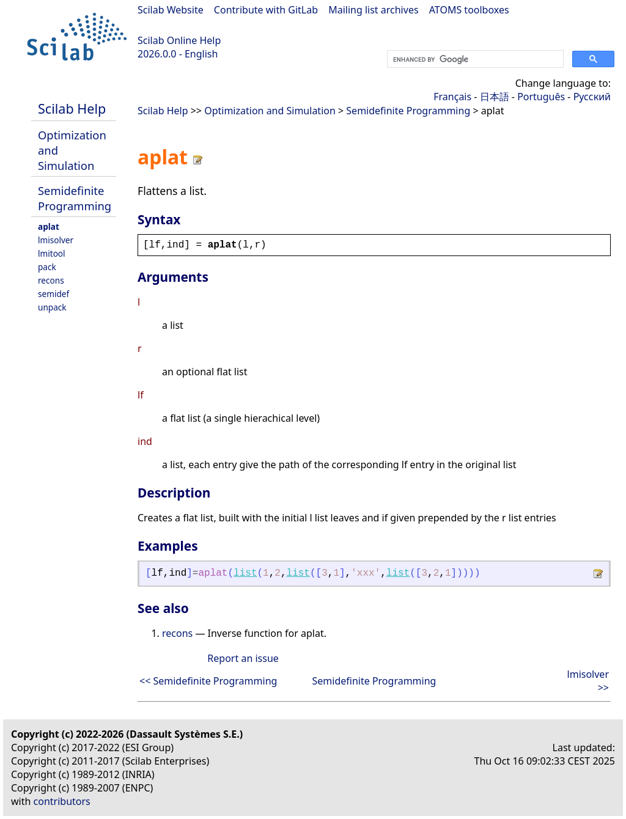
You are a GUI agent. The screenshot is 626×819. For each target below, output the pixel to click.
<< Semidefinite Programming (208, 681)
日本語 (494, 96)
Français (452, 96)
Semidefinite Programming (74, 198)
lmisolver (55, 240)
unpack (52, 307)
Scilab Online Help (179, 40)
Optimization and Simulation (270, 110)
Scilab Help (72, 108)
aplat (48, 226)
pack (47, 267)
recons (51, 280)
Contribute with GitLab (266, 10)
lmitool (51, 253)
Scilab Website (171, 10)
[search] (474, 59)
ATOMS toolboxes (469, 10)
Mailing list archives (373, 10)
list (245, 573)
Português (541, 96)
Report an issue (242, 658)
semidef (53, 293)
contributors (62, 801)
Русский (592, 96)
